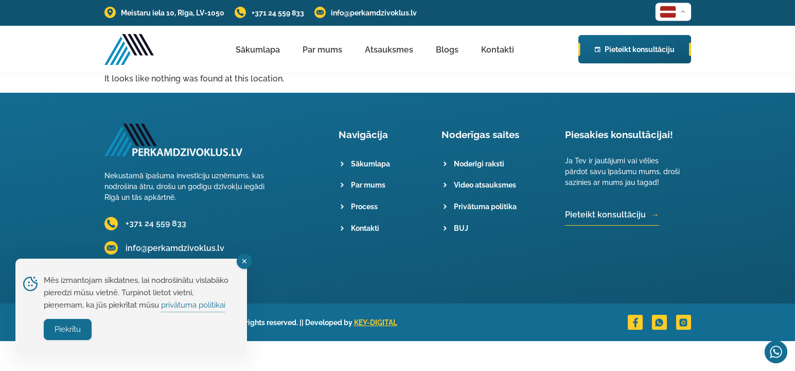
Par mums (322, 50)
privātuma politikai (193, 305)
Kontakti (497, 50)
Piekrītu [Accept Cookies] (68, 329)
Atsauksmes (389, 50)
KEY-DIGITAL (375, 322)
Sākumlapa (258, 50)
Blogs (447, 50)
